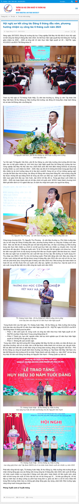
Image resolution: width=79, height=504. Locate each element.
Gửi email (21, 497)
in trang (30, 497)
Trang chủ (4, 16)
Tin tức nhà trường (24, 16)
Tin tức (13, 16)
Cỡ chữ (67, 31)
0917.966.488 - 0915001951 (16, 1)
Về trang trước (10, 497)
